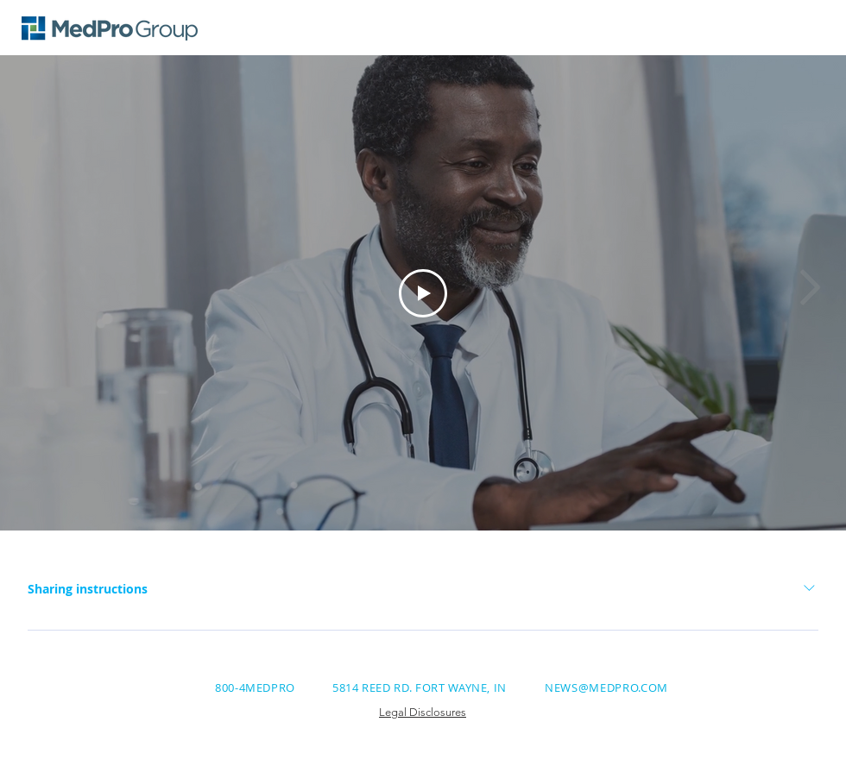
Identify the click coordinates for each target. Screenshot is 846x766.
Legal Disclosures (422, 712)
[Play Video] (423, 293)
